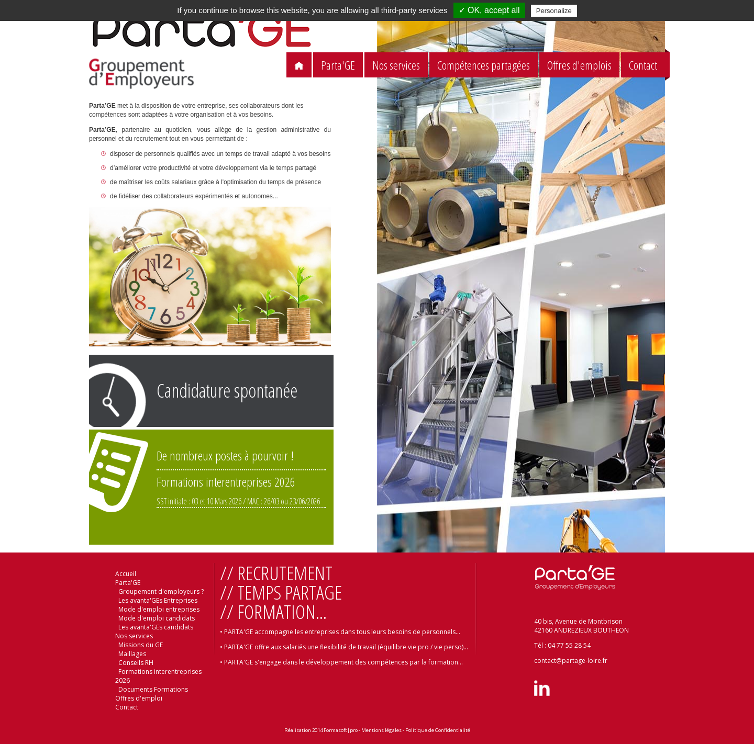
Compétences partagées (483, 65)
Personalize (554, 11)
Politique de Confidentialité (437, 730)
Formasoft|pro (341, 730)
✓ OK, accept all (489, 10)
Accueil (125, 573)
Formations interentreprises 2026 (226, 481)
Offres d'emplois (579, 65)
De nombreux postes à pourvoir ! (225, 455)
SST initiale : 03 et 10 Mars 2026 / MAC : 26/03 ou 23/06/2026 (238, 501)
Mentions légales (381, 730)
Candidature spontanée (227, 390)
